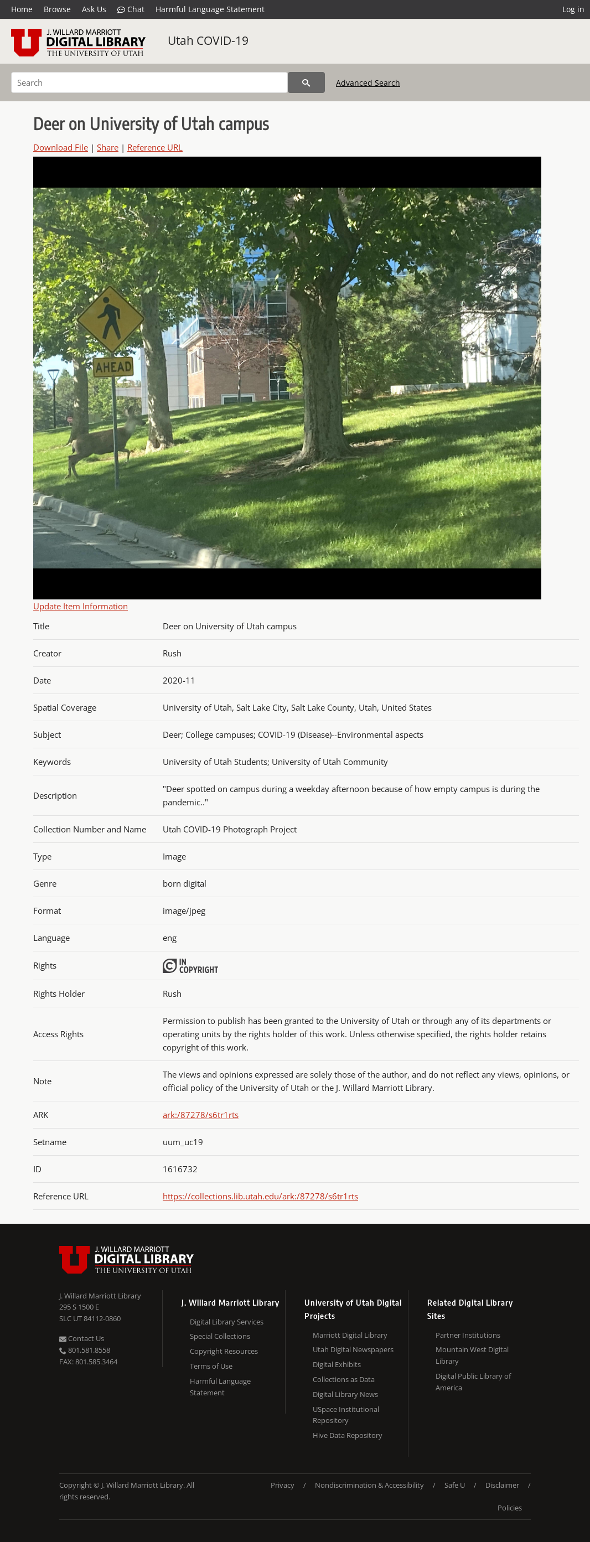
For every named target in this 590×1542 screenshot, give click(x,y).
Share (107, 147)
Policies (510, 1508)
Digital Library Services (226, 1322)
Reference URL (155, 147)
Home (22, 9)
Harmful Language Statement (210, 9)
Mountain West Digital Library (472, 1355)
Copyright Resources (224, 1351)
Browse (57, 9)
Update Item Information (80, 606)
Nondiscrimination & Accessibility (369, 1485)
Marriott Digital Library (350, 1335)
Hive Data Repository (347, 1435)
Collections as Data (344, 1379)
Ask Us (94, 9)
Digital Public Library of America (473, 1382)
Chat (130, 9)
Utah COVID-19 (208, 40)
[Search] (149, 82)
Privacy (282, 1485)
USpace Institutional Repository (346, 1415)
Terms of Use (211, 1366)
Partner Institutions (468, 1335)
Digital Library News (345, 1394)
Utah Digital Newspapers (353, 1349)
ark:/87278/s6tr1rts (201, 1114)
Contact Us (81, 1338)
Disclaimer (502, 1485)
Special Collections (220, 1336)
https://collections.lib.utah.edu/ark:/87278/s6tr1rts (260, 1196)
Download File (60, 147)
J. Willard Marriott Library (100, 1296)
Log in (573, 9)
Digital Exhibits (337, 1364)
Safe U (454, 1485)
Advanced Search (368, 82)
